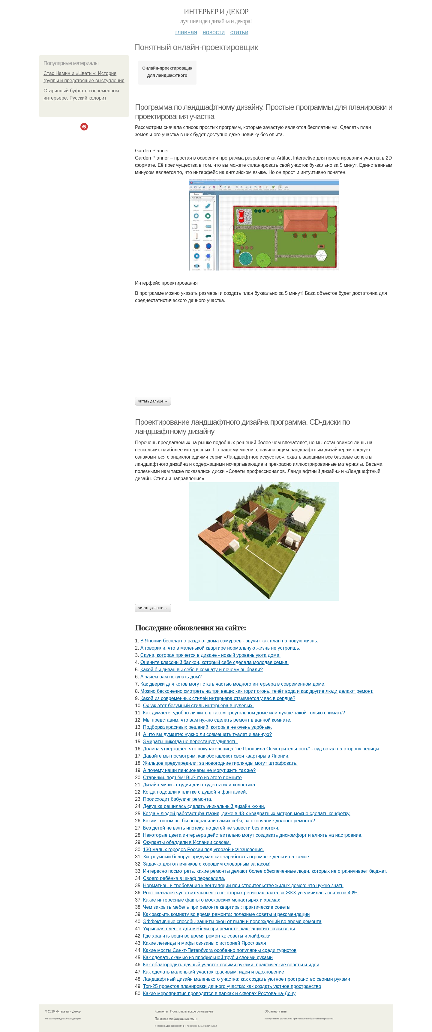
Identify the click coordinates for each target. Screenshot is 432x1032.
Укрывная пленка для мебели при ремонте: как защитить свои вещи (219, 928)
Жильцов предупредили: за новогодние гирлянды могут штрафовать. (220, 763)
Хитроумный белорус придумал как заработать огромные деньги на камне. (226, 856)
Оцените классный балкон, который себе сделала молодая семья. (214, 662)
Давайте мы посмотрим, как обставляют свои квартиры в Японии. (216, 755)
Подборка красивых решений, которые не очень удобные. (207, 727)
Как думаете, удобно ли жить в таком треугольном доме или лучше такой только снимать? (244, 712)
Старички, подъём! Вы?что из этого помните (192, 777)
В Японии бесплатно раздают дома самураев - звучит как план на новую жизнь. (229, 640)
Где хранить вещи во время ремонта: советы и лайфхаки (207, 935)
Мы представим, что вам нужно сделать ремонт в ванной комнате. (217, 719)
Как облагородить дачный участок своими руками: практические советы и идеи (231, 964)
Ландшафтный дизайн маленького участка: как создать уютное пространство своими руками (246, 979)
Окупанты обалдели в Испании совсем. (187, 842)
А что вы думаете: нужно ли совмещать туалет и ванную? (207, 734)
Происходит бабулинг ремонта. (177, 799)
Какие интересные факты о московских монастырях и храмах (211, 899)
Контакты (161, 1011)
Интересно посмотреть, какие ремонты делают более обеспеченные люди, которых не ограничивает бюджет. (265, 871)
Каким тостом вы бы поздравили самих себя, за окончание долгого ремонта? (229, 820)
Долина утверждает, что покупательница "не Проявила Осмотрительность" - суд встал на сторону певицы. (262, 748)
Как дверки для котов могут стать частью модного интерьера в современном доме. (233, 684)
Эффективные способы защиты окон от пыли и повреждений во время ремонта (232, 921)
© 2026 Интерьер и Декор (63, 1011)
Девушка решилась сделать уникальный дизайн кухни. (204, 806)
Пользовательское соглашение (192, 1011)
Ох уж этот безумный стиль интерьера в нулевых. (198, 705)
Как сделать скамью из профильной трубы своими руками (208, 957)
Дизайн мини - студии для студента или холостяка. (199, 784)
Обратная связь (276, 1011)
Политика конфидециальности (176, 1018)
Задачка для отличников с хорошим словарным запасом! (207, 863)
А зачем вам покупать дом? (171, 676)
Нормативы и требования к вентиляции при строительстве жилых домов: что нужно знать (243, 885)
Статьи (239, 32)
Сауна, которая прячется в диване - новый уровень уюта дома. (210, 655)
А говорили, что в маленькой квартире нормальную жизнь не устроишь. (220, 648)
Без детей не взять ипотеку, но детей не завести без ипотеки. (211, 827)
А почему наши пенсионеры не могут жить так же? (199, 770)
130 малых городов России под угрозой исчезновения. (203, 849)
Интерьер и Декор (216, 11)
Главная (186, 32)
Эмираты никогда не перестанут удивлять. (190, 741)
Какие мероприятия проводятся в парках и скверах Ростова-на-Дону (219, 993)
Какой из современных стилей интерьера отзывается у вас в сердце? (218, 698)
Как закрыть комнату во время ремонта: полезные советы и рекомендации (226, 914)
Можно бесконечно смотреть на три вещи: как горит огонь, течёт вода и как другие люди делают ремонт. (257, 691)
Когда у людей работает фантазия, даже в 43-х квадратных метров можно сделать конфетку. (246, 813)
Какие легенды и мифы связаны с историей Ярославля (204, 943)
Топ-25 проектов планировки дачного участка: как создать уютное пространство (232, 986)
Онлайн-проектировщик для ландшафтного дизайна (167, 73)
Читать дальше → (153, 401)
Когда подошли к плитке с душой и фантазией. (195, 791)
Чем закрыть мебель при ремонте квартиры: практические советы (216, 907)
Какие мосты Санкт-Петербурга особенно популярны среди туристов (219, 950)
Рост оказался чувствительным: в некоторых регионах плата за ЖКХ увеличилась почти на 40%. (251, 892)
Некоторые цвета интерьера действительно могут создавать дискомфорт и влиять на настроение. (253, 835)
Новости (213, 32)
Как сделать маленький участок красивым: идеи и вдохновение (213, 971)
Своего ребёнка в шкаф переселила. (184, 878)
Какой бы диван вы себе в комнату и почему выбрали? (201, 669)
